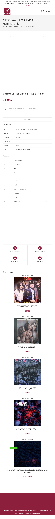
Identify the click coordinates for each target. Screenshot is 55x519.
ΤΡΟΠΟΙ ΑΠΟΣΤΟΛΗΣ (46, 3)
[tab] (27, 120)
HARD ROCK (12, 109)
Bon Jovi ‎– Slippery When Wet (27, 389)
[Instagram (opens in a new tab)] (28, 5)
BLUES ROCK (20, 305)
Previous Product (10, 37)
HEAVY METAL (29, 109)
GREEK (27, 346)
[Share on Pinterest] (15, 259)
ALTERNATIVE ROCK (26, 469)
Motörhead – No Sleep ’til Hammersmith (24, 26)
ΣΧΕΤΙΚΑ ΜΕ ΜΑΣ (8, 510)
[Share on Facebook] (40, 249)
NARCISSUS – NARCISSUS (27, 348)
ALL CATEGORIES (19, 346)
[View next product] (51, 37)
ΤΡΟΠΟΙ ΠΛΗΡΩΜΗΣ (33, 510)
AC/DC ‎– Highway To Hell (27, 307)
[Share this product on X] (15, 249)
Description (27, 119)
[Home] (3, 26)
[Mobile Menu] (48, 11)
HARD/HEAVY (20, 109)
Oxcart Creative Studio (35, 513)
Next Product (46, 37)
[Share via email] (40, 259)
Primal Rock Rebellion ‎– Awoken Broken (27, 430)
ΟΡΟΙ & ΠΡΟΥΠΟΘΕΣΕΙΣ (21, 510)
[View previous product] (4, 37)
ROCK (34, 109)
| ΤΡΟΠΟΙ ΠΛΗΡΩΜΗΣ (34, 3)
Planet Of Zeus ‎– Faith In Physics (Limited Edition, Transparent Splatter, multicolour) (27, 471)
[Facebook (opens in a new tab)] (27, 5)
